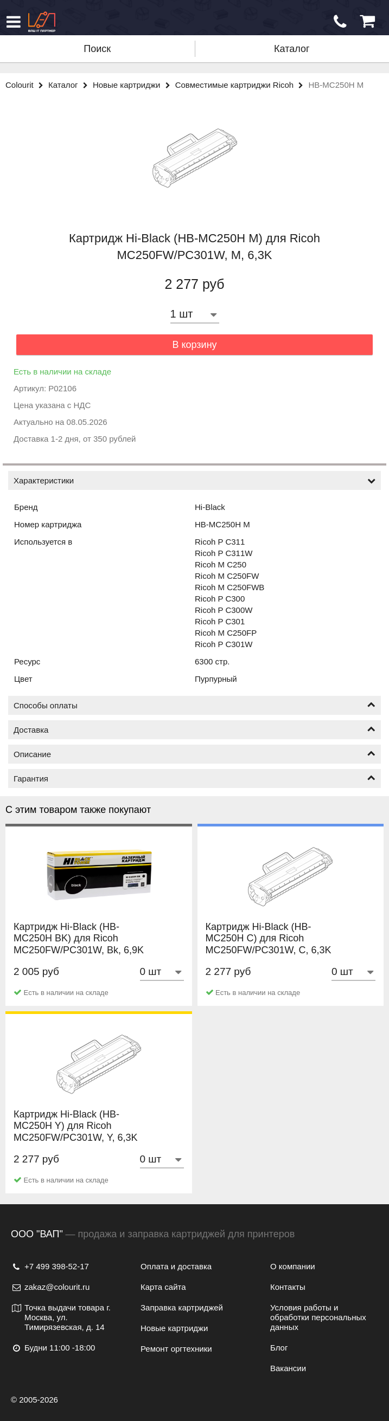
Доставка (194, 729)
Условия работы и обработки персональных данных (318, 1317)
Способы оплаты (194, 705)
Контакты (287, 1286)
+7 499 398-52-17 (50, 1266)
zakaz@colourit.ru (50, 1286)
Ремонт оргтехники (176, 1348)
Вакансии (288, 1368)
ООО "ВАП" (37, 1234)
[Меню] (13, 21)
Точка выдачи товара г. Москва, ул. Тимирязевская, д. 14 (61, 1317)
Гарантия (194, 778)
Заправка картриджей (182, 1307)
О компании (292, 1266)
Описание (194, 754)
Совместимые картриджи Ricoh (242, 84)
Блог (279, 1347)
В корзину (194, 344)
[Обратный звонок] (340, 21)
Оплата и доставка (176, 1266)
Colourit (26, 84)
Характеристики (194, 480)
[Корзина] (367, 21)
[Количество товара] (194, 314)
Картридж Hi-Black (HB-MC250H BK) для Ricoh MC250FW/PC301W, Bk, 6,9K (79, 949)
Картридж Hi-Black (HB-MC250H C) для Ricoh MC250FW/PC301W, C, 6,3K (268, 949)
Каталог (291, 48)
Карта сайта (163, 1286)
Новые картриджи (134, 84)
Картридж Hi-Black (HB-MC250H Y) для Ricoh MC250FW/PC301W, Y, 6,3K (75, 1137)
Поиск (97, 48)
